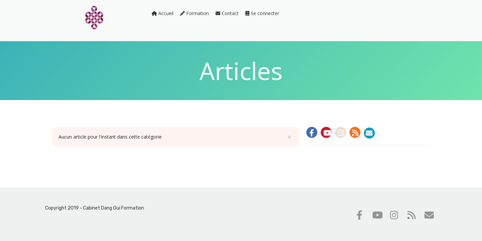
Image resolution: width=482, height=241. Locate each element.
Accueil (162, 13)
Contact (227, 13)
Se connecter (262, 13)
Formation (194, 13)
